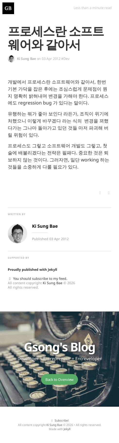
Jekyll (52, 269)
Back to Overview (59, 379)
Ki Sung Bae (52, 283)
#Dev (65, 58)
